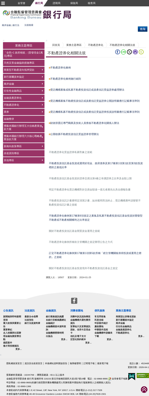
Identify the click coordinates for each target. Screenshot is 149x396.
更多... (18, 349)
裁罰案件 (7, 343)
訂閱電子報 (89, 363)
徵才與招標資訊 (11, 346)
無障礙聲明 (75, 363)
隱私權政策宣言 (14, 363)
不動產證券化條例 (60, 67)
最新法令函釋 (31, 316)
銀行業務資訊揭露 (55, 316)
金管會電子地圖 (117, 379)
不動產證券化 (11, 104)
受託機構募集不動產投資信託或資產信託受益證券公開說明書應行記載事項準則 (95, 101)
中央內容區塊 (53, 62)
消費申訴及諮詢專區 (80, 316)
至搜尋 (76, 14)
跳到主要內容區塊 (10, 8)
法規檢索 (28, 25)
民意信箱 (98, 320)
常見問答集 (100, 316)
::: (3, 40)
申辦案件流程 (101, 329)
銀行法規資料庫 (32, 323)
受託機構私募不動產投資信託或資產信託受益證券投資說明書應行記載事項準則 (95, 112)
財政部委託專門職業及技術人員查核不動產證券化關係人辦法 (84, 123)
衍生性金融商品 (13, 90)
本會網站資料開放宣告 (56, 363)
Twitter (129, 51)
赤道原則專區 (11, 153)
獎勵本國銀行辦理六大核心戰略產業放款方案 (23, 138)
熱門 (41, 24)
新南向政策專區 (13, 146)
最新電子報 (102, 363)
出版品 (49, 336)
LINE (123, 51)
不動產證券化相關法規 (122, 45)
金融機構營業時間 (55, 333)
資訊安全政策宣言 (33, 363)
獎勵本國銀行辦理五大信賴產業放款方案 (23, 127)
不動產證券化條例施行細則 (65, 78)
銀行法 (16, 25)
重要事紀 (7, 329)
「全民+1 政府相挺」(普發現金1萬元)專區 (23, 54)
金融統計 (50, 323)
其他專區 (9, 160)
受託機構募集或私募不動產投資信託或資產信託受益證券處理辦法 (87, 89)
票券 (6, 112)
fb (117, 51)
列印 (135, 51)
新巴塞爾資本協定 (14, 76)
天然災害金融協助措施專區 (19, 62)
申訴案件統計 (101, 323)
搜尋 (2, 24)
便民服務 (99, 310)
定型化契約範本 (78, 339)
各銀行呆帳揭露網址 (56, 320)
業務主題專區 (74, 45)
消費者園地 (76, 310)
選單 (2, 3)
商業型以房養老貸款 (126, 316)
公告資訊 (8, 310)
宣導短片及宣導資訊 (80, 326)
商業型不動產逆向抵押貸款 (19, 69)
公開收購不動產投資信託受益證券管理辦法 (74, 134)
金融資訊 (51, 310)
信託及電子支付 (78, 336)
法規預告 (29, 320)
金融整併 (9, 119)
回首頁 (56, 45)
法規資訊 (30, 310)
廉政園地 (98, 326)
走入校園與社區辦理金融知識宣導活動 (12, 336)
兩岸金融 (6, 25)
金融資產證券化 (13, 97)
